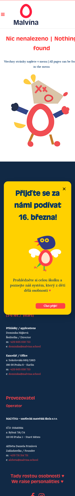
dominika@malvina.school (25, 346)
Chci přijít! (50, 306)
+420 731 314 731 (19, 455)
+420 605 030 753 (20, 342)
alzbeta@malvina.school (23, 460)
